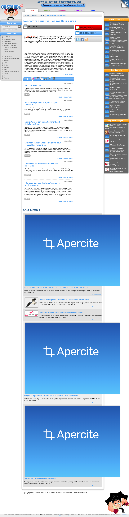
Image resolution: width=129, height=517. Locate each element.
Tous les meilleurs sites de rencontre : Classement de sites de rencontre (56, 288)
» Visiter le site (68, 74)
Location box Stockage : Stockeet (114, 60)
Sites (32, 10)
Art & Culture (8, 37)
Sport (5, 76)
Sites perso (7, 54)
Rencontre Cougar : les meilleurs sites (40, 479)
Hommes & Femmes (34, 16)
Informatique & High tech (11, 58)
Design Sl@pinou (56, 492)
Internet (27, 156)
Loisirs (27, 95)
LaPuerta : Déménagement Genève (115, 42)
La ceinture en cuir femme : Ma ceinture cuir (115, 159)
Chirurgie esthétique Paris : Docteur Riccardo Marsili (115, 23)
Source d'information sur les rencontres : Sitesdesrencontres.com (115, 169)
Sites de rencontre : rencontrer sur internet (116, 154)
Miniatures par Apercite (80, 492)
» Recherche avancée (10, 29)
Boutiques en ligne (9, 39)
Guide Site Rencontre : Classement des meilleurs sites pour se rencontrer (114, 150)
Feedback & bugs (29, 494)
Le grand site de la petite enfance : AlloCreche (114, 131)
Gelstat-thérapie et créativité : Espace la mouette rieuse (64, 300)
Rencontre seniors (32, 86)
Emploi (92, 10)
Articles (47, 10)
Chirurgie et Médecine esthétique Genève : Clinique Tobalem (115, 29)
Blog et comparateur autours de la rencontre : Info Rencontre (51, 396)
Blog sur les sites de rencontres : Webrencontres (115, 145)
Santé (5, 69)
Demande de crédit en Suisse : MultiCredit (116, 33)
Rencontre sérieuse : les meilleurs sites (56, 16)
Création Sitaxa (39, 492)
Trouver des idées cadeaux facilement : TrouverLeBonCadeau (115, 164)
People (6, 49)
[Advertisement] (48, 32)
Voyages (6, 78)
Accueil (27, 15)
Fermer (69, 516)
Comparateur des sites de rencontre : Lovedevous (61, 313)
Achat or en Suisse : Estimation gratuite (113, 55)
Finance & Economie (10, 43)
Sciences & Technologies (11, 71)
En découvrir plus (86, 33)
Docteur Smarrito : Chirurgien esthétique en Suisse (115, 64)
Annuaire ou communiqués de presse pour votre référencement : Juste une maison (116, 126)
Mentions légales (67, 492)
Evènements (77, 10)
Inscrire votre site (29, 492)
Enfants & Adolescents (10, 47)
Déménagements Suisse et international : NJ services (115, 51)
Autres (27, 114)
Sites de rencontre (42, 16)
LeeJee (48, 492)
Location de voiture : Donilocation (113, 37)
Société (27, 135)
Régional (6, 67)
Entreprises (7, 41)
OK (19, 27)
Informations (8, 56)
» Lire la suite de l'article (65, 97)
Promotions (62, 10)
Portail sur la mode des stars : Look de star (116, 140)
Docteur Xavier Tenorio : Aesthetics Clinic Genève (114, 46)
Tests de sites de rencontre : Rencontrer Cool (115, 136)
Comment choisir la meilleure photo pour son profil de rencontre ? (42, 144)
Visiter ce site (84, 27)
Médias (6, 65)
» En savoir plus (96, 295)
